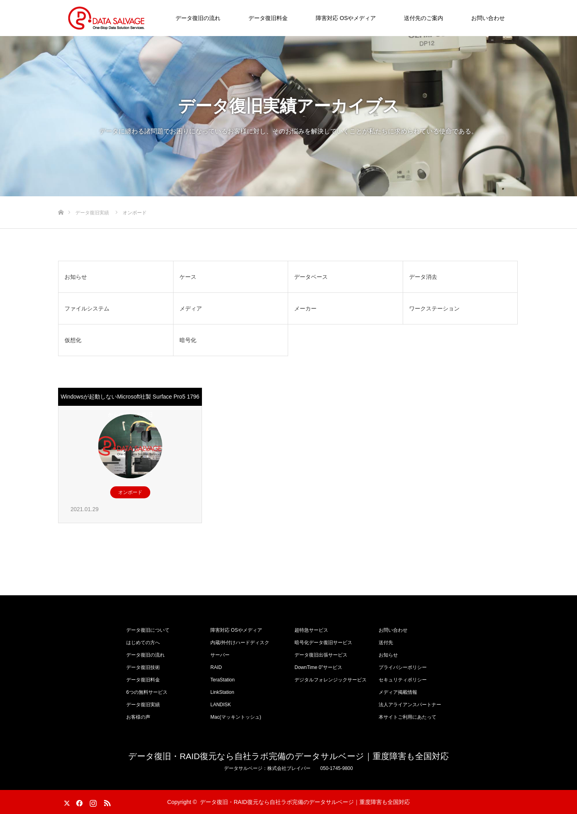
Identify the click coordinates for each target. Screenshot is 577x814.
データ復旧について (147, 630)
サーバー (220, 655)
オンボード (130, 492)
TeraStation (222, 680)
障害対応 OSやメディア (346, 18)
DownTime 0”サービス (318, 667)
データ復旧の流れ (198, 18)
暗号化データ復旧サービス (323, 642)
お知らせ (388, 655)
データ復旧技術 (143, 667)
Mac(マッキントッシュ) (235, 717)
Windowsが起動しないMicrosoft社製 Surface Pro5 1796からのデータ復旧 (130, 405)
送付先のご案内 (423, 18)
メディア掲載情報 (398, 692)
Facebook (78, 802)
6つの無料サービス (146, 692)
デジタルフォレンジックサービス (331, 680)
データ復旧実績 (143, 704)
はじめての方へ (143, 642)
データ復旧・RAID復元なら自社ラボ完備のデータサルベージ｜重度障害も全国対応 (288, 756)
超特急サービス (311, 630)
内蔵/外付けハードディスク (239, 642)
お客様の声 (138, 717)
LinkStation (222, 692)
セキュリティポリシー (403, 680)
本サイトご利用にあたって (407, 717)
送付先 (386, 642)
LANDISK (220, 704)
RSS (106, 802)
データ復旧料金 (268, 18)
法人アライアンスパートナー (410, 704)
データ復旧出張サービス (321, 655)
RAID (216, 667)
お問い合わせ (488, 18)
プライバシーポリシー (403, 667)
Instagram (92, 802)
